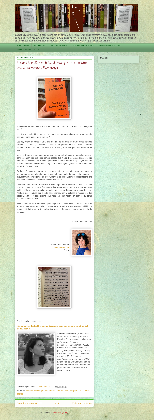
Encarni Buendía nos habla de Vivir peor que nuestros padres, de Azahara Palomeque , (52, 65)
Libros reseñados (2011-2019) (109, 45)
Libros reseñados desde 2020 (82, 45)
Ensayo (64, 390)
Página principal (23, 45)
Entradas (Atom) (60, 413)
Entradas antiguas (82, 403)
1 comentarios (44, 387)
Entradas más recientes (29, 403)
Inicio (57, 403)
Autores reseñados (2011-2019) (29, 50)
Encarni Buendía (52, 390)
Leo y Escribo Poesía (59, 45)
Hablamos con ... (40, 45)
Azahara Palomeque (35, 390)
